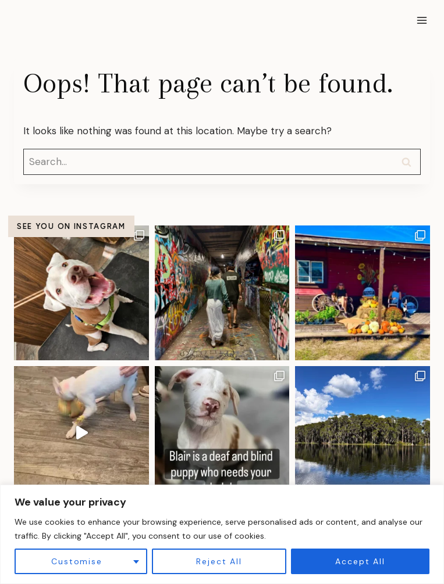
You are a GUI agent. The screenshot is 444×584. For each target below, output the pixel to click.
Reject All (218, 561)
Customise (76, 561)
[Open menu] (421, 20)
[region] (222, 534)
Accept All (360, 561)
